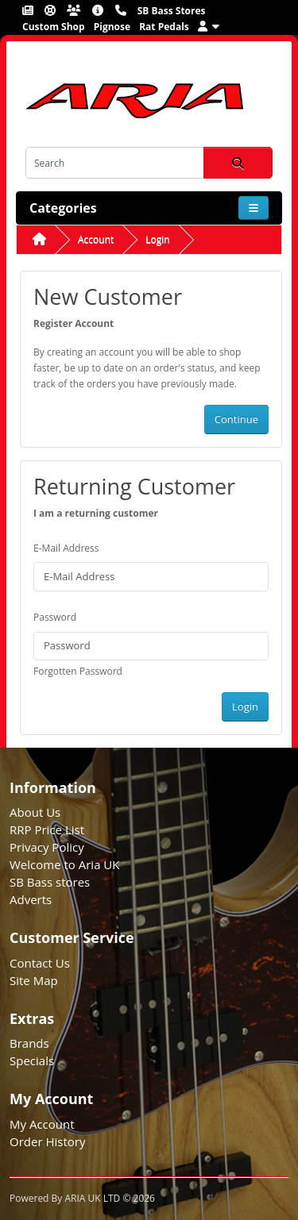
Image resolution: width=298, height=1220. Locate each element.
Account (96, 239)
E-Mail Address (66, 548)
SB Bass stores (50, 882)
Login (157, 239)
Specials (32, 1060)
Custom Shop (53, 26)
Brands (29, 1043)
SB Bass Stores (171, 10)
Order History (47, 1141)
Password (54, 617)
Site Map (34, 980)
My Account (42, 1124)
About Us (35, 812)
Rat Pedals (164, 26)
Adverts (31, 899)
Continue (236, 419)
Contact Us (40, 963)
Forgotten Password (77, 671)
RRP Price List (47, 829)
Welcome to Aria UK (65, 864)
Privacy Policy (47, 847)
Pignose (112, 26)
